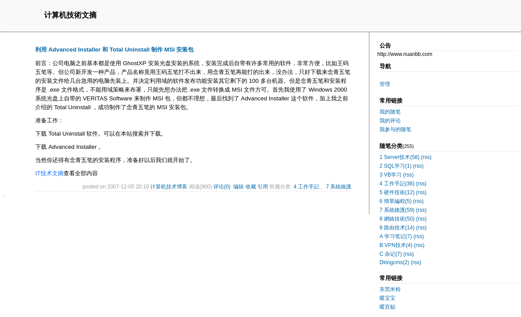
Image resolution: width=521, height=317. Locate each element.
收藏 (251, 187)
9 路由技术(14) (397, 228)
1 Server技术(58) (400, 157)
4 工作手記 (306, 187)
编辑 (238, 187)
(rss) (426, 157)
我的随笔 (390, 112)
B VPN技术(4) (396, 245)
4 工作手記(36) (397, 184)
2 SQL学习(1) (396, 166)
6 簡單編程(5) (396, 201)
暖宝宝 (387, 298)
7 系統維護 (338, 187)
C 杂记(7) (391, 254)
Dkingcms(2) (394, 262)
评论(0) (222, 187)
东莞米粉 (390, 289)
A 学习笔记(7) (396, 236)
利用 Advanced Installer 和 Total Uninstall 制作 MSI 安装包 (114, 49)
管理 (385, 84)
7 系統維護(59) (397, 210)
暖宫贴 (387, 307)
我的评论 (390, 121)
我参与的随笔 (395, 129)
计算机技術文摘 (70, 15)
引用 (262, 187)
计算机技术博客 (168, 187)
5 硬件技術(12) (397, 192)
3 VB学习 (391, 175)
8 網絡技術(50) (397, 219)
